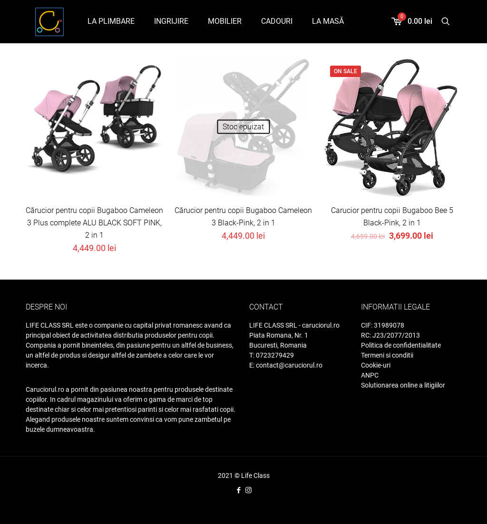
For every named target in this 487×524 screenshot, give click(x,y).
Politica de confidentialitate (401, 345)
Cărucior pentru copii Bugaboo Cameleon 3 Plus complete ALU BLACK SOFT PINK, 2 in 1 (94, 223)
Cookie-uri (375, 365)
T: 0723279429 (271, 355)
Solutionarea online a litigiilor (403, 385)
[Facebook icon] (238, 490)
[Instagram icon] (248, 490)
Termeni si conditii (387, 355)
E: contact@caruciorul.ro (285, 365)
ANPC (370, 375)
